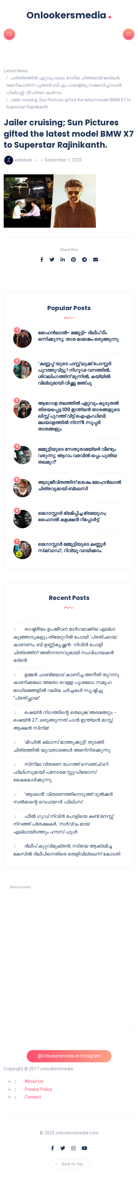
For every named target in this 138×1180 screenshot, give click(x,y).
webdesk (23, 159)
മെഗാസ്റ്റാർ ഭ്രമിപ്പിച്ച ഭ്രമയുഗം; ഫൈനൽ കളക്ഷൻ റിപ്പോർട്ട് (72, 516)
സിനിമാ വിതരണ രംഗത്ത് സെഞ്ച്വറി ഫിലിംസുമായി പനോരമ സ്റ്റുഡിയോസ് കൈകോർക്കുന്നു (60, 772)
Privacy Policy (38, 1089)
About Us (34, 1081)
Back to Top (69, 1164)
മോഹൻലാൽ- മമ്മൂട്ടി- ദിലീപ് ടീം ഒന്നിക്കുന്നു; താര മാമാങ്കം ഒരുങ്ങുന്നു (78, 335)
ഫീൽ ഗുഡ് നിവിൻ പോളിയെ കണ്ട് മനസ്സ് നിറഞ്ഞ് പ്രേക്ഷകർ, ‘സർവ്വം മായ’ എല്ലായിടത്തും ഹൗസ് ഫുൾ (63, 824)
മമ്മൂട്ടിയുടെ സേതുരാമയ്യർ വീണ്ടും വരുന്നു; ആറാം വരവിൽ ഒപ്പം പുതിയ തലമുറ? (77, 455)
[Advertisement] (69, 958)
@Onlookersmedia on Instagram (69, 1055)
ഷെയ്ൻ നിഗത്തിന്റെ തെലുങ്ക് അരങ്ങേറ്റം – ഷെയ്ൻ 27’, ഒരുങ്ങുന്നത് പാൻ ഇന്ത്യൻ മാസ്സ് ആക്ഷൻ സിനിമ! (64, 720)
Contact (33, 1097)
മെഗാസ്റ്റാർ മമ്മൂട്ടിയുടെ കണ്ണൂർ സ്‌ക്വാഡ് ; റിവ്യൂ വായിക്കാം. (72, 547)
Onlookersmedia (69, 15)
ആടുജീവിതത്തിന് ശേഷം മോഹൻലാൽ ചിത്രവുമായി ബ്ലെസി (79, 485)
